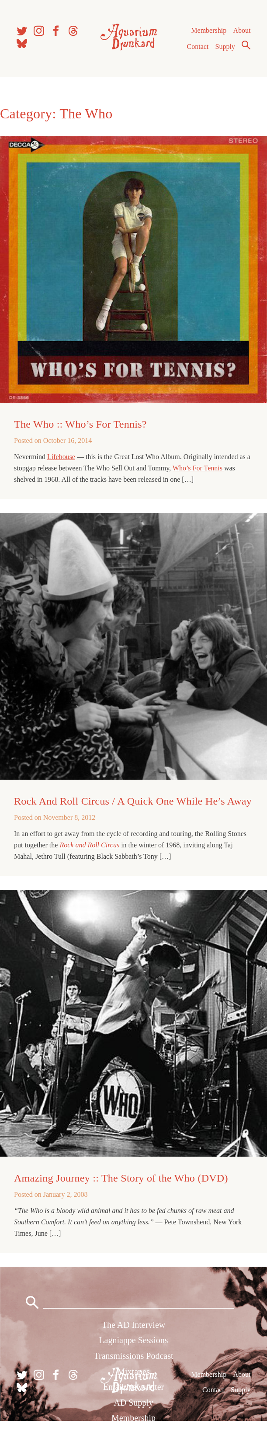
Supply (225, 46)
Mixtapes (133, 1371)
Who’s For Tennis (198, 468)
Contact (198, 46)
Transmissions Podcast (133, 1356)
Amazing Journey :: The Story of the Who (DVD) (121, 1178)
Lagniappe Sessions (133, 1340)
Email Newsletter (133, 1387)
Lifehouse (61, 456)
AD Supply (133, 1402)
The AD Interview (134, 1325)
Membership (208, 30)
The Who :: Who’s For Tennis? (80, 424)
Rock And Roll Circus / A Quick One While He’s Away (133, 801)
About (241, 30)
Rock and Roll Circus (89, 845)
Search (246, 45)
